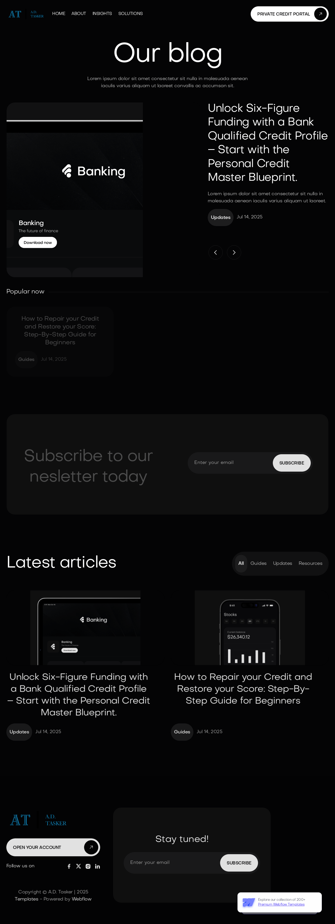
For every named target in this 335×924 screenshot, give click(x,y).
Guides (258, 565)
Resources (310, 565)
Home (58, 14)
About (78, 14)
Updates (282, 565)
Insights (102, 14)
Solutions (130, 14)
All (241, 565)
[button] (215, 252)
